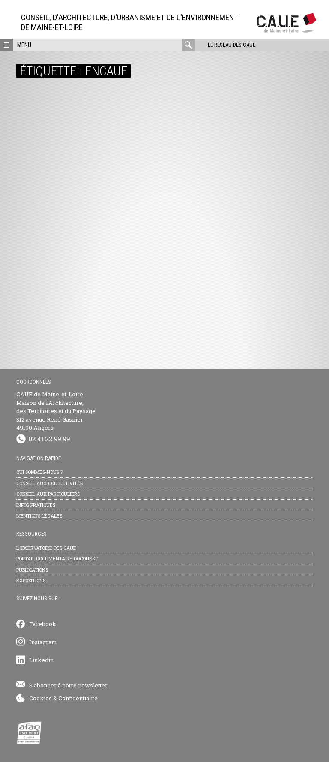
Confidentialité (78, 698)
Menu (24, 45)
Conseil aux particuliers (48, 494)
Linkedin (41, 660)
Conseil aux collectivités (49, 483)
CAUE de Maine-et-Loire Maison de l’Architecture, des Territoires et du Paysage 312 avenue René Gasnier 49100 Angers (56, 410)
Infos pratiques (35, 505)
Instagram (43, 642)
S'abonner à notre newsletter (68, 685)
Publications (32, 569)
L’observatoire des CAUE (46, 548)
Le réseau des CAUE (231, 45)
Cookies (40, 698)
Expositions (30, 580)
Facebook (42, 624)
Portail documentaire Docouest (57, 558)
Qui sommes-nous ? (39, 472)
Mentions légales (39, 515)
